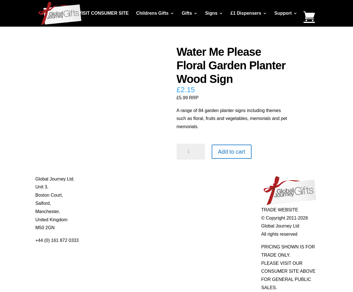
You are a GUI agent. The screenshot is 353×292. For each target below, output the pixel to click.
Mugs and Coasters (168, 179)
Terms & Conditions (111, 203)
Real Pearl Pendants (169, 211)
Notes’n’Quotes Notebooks (175, 195)
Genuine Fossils (221, 211)
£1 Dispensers (246, 13)
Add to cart (231, 152)
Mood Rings (217, 195)
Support (283, 13)
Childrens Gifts (152, 13)
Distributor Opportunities (116, 227)
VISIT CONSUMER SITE (103, 13)
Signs (211, 13)
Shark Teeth (217, 203)
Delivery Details (107, 219)
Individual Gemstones (226, 179)
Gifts (187, 13)
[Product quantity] (191, 152)
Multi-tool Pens (163, 186)
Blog (96, 186)
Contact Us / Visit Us (112, 195)
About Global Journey (113, 179)
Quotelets (158, 203)
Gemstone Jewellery (225, 186)
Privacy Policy (106, 211)
